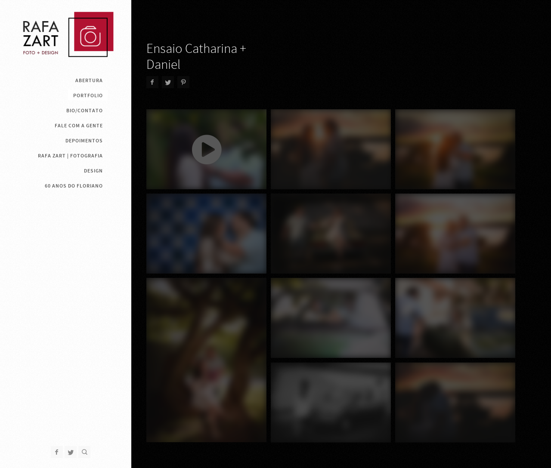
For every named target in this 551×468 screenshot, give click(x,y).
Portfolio (88, 95)
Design (93, 170)
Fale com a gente (79, 125)
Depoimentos (84, 140)
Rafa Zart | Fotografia (70, 155)
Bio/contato (84, 110)
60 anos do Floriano (74, 185)
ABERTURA (89, 80)
